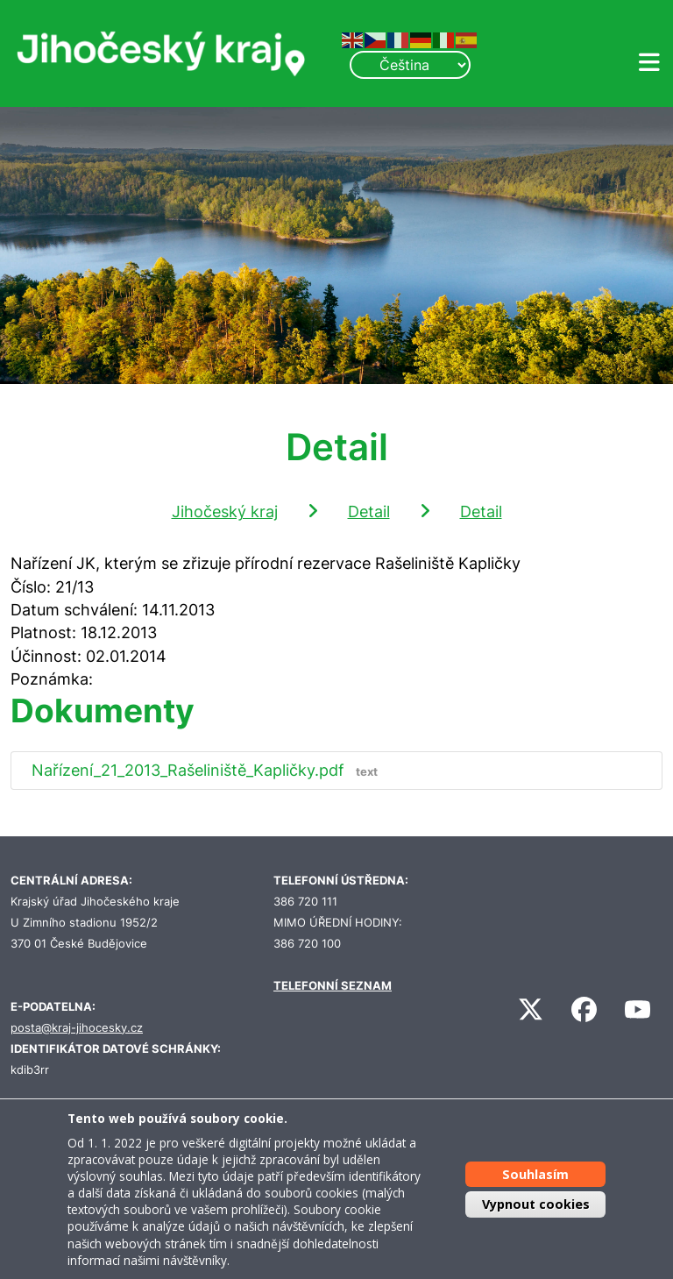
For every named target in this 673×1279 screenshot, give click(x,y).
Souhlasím (535, 1174)
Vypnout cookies (536, 1204)
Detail (369, 511)
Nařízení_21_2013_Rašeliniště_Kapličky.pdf (209, 770)
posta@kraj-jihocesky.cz (77, 1027)
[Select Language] (410, 65)
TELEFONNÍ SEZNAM (332, 985)
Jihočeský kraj (225, 511)
